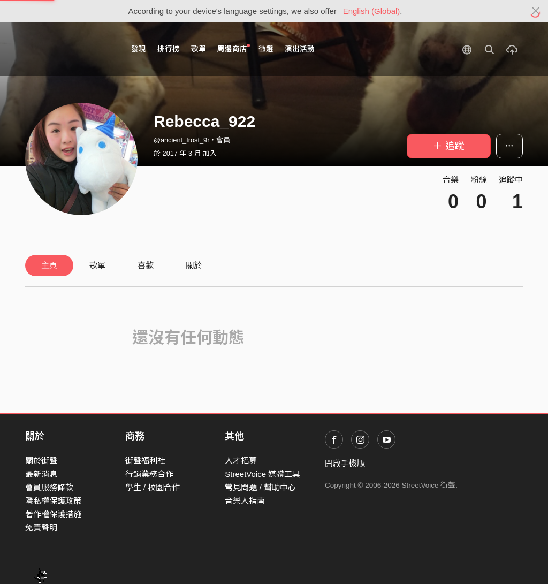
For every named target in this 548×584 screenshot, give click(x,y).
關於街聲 (41, 460)
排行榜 (168, 49)
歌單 (198, 49)
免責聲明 (41, 527)
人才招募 (241, 460)
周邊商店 (233, 48)
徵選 (265, 49)
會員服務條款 (49, 487)
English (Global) (371, 11)
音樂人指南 (245, 500)
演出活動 (300, 49)
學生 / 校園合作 (152, 487)
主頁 (49, 265)
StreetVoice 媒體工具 (262, 474)
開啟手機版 (345, 463)
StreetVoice (69, 49)
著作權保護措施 (53, 514)
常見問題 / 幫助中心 (260, 487)
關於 (194, 265)
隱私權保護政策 (53, 500)
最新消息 (41, 474)
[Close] (536, 11)
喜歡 (146, 265)
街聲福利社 (145, 460)
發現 (138, 49)
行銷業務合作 (149, 474)
